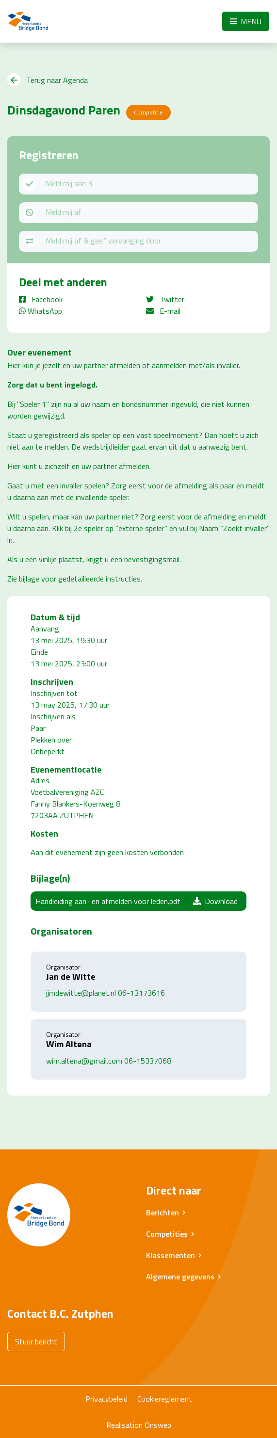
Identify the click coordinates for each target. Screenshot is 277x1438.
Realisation (124, 1425)
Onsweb (158, 1425)
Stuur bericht (36, 1341)
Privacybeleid (106, 1399)
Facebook (41, 299)
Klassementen (170, 1255)
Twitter (165, 299)
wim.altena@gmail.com (84, 1060)
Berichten (162, 1212)
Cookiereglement (164, 1399)
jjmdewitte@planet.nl (81, 993)
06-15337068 (147, 1060)
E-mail (163, 311)
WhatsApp (40, 311)
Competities (167, 1234)
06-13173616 (141, 993)
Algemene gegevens (180, 1276)
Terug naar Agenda (47, 80)
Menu (245, 21)
